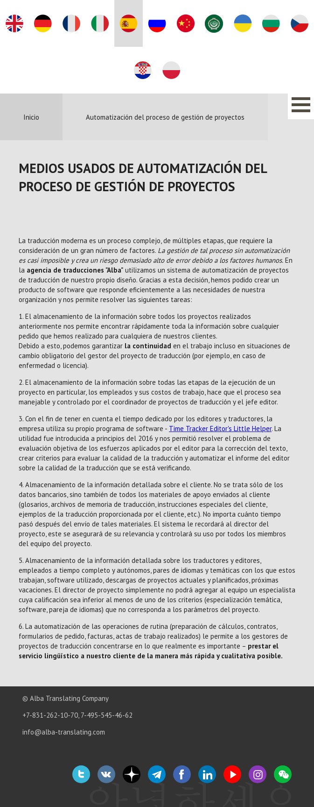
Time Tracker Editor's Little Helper (220, 428)
